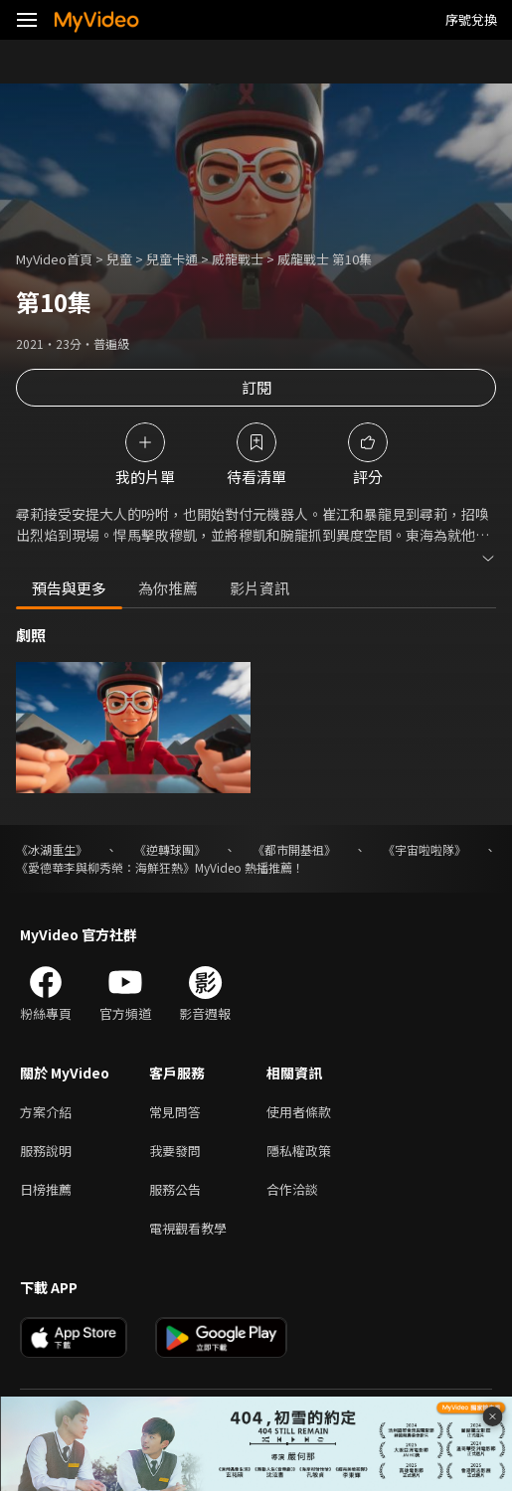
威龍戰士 (237, 258)
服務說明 (46, 1150)
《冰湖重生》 (51, 849)
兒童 (119, 258)
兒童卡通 (172, 258)
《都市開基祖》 (294, 849)
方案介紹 (46, 1111)
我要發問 (175, 1150)
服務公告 (175, 1189)
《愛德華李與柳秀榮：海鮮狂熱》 (105, 867)
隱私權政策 (298, 1150)
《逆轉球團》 (170, 849)
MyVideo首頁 (54, 258)
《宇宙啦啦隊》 (424, 849)
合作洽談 (292, 1189)
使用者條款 (298, 1111)
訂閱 (256, 387)
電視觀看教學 (188, 1228)
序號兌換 (471, 19)
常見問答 (175, 1111)
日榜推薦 (46, 1189)
